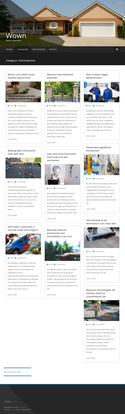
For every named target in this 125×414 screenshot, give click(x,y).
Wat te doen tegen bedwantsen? (97, 76)
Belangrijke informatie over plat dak (21, 152)
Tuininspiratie (22, 49)
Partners (52, 49)
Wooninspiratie (39, 49)
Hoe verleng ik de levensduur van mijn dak (101, 222)
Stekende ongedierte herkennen (98, 149)
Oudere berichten (12, 372)
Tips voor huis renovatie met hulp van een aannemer (61, 157)
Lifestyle (9, 49)
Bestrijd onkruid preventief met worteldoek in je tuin (59, 233)
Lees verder (12, 139)
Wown (16, 35)
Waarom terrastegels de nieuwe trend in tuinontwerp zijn (100, 293)
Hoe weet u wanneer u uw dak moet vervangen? (23, 228)
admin (11, 106)
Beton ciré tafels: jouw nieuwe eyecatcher (21, 76)
